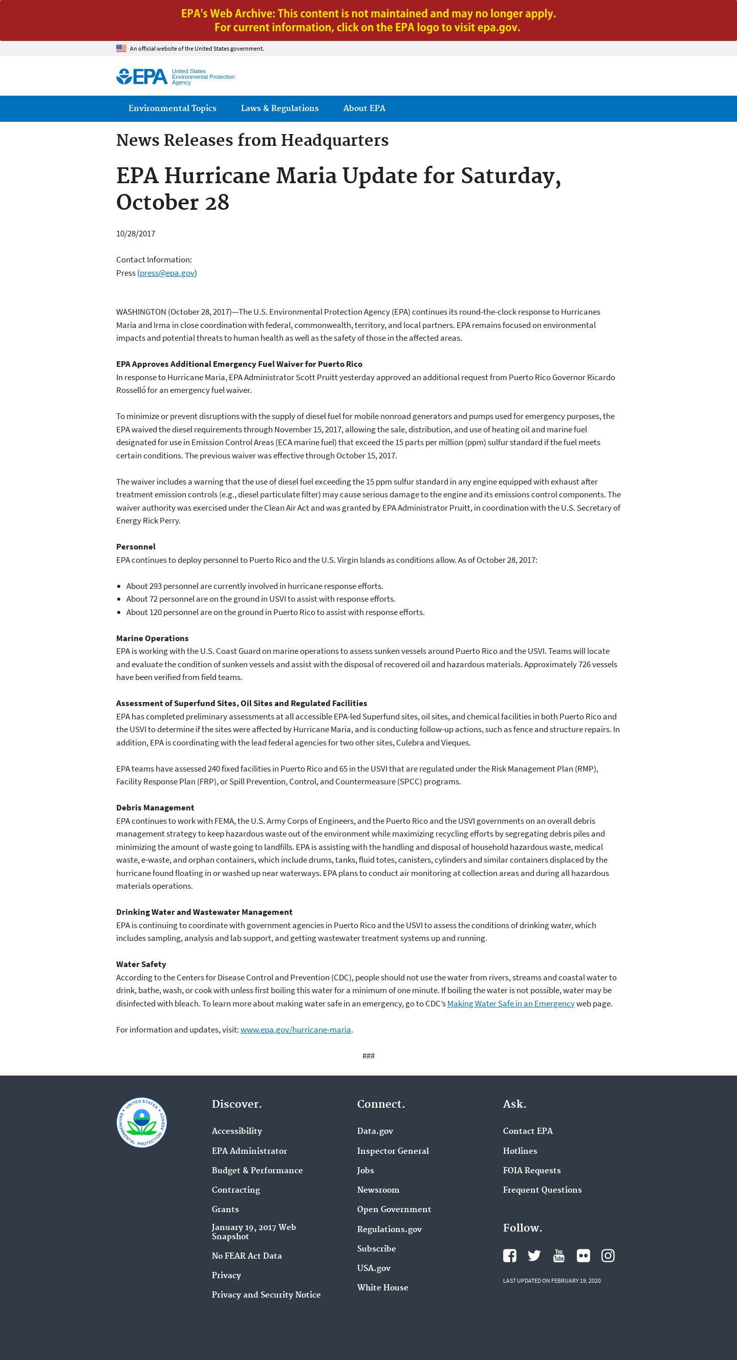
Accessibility (237, 1131)
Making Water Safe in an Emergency (511, 1003)
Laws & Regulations (280, 109)
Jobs (365, 1171)
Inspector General (393, 1151)
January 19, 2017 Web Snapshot (254, 1232)
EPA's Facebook (509, 1255)
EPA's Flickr (583, 1255)
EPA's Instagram (608, 1255)
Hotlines (520, 1151)
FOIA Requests (532, 1171)
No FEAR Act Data (247, 1256)
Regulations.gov (389, 1230)
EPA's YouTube (559, 1255)
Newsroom (378, 1190)
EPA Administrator (249, 1151)
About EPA (364, 109)
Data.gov (375, 1131)
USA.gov (374, 1269)
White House (382, 1288)
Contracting (236, 1190)
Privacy (226, 1276)
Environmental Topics (172, 109)
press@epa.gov (167, 272)
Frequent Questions (542, 1190)
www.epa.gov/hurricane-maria (296, 1029)
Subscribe (376, 1249)
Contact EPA (528, 1131)
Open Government (394, 1210)
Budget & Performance (257, 1171)
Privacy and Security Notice (266, 1295)
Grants (225, 1210)
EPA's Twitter (534, 1255)
